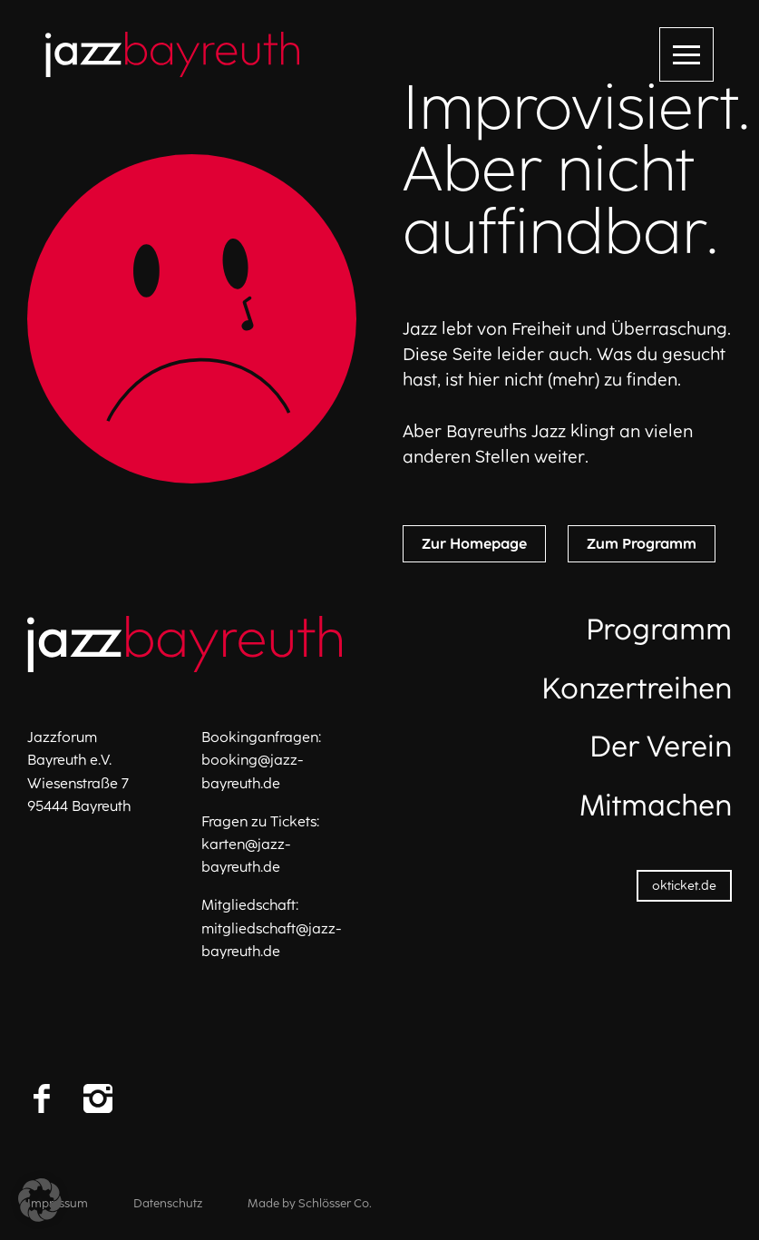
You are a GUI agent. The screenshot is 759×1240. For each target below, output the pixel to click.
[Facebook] (41, 1098)
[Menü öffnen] (686, 54)
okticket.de (684, 885)
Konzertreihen (636, 688)
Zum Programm (641, 543)
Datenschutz (167, 1203)
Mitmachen (655, 805)
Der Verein (660, 746)
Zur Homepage (474, 543)
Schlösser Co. (335, 1203)
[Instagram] (97, 1098)
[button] (40, 1200)
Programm (659, 629)
